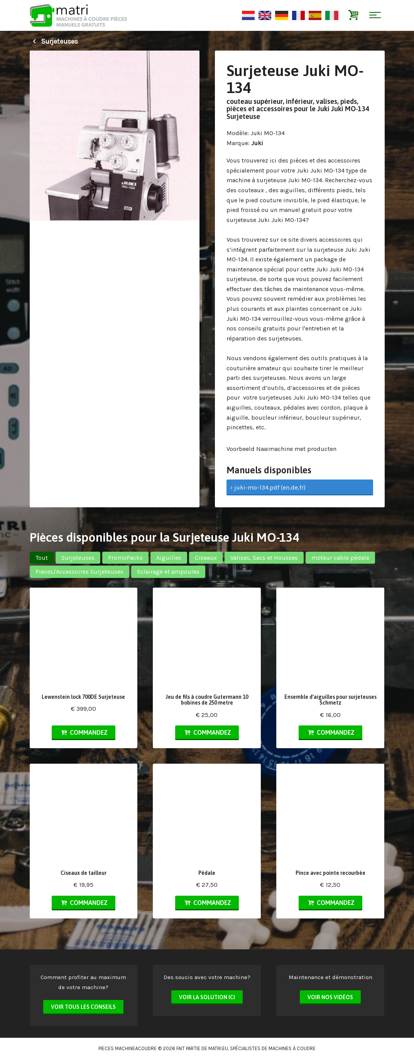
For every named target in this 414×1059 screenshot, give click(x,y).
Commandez (83, 732)
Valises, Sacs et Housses (264, 557)
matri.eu (218, 1048)
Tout (41, 557)
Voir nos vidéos (330, 997)
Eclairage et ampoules (168, 571)
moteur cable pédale (340, 557)
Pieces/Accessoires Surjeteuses (79, 571)
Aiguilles (168, 557)
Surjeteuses (54, 41)
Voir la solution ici (207, 997)
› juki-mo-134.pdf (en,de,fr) (268, 487)
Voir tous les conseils (83, 1007)
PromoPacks (125, 557)
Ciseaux (206, 557)
